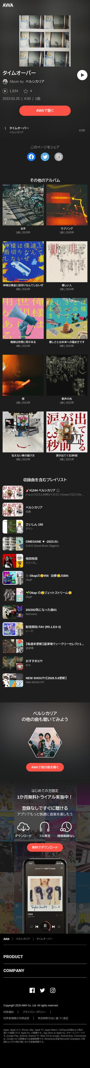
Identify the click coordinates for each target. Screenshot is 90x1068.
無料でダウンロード (45, 847)
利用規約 (8, 1012)
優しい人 (67, 285)
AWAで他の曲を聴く (45, 767)
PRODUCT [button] (13, 956)
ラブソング (67, 228)
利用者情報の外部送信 (16, 1018)
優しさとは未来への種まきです (66, 342)
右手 (23, 228)
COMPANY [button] (13, 970)
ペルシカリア (35, 81)
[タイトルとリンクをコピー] (58, 157)
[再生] (82, 75)
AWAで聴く (45, 110)
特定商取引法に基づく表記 (53, 1018)
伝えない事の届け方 (23, 455)
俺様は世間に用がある (23, 342)
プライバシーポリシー (34, 1012)
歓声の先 (67, 398)
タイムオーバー (44, 938)
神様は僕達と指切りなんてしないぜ (23, 285)
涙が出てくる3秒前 (67, 455)
